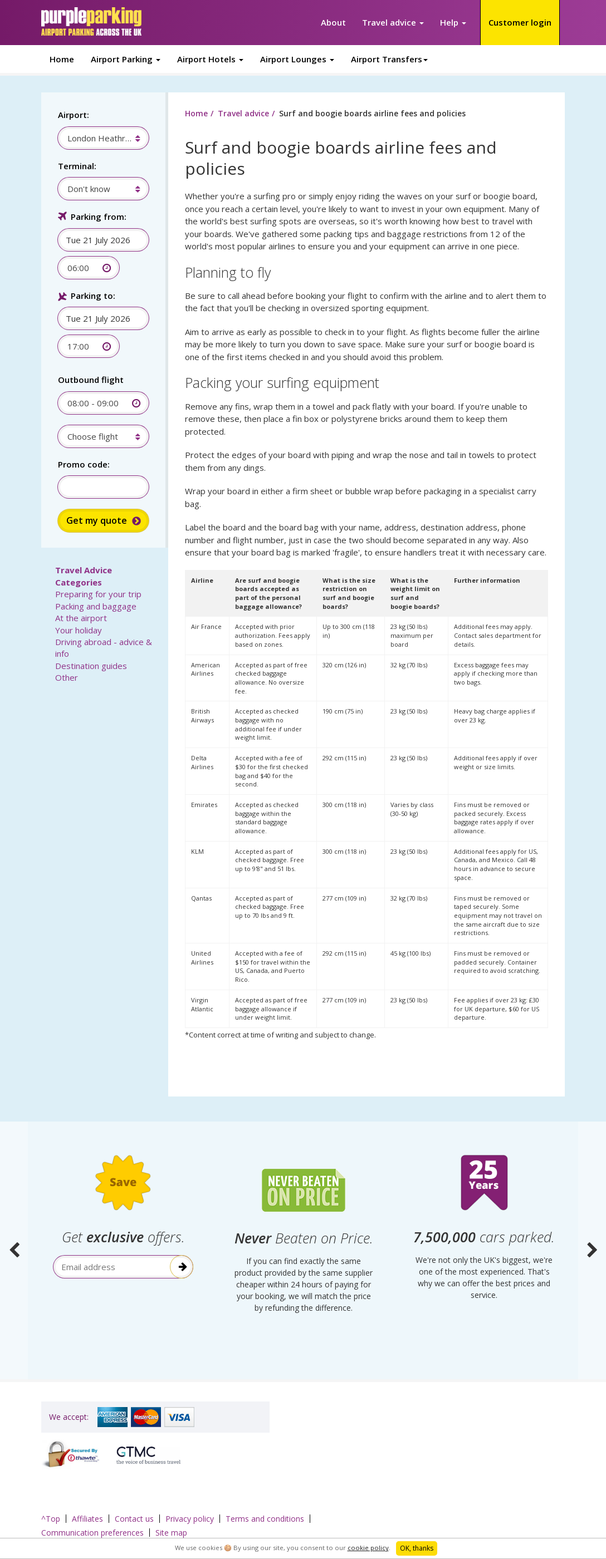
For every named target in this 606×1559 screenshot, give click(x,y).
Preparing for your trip (98, 593)
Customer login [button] (519, 22)
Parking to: (93, 295)
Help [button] (453, 22)
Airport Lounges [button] (297, 59)
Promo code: (84, 464)
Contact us (134, 1518)
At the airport (81, 617)
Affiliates (87, 1518)
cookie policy (368, 1547)
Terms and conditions (265, 1518)
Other (66, 677)
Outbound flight (91, 379)
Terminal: (77, 165)
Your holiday (78, 630)
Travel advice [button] (393, 22)
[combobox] (97, 138)
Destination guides (91, 665)
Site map (171, 1532)
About (333, 22)
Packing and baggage (95, 606)
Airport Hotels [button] (210, 59)
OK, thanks (416, 1548)
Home (62, 59)
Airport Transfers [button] (389, 59)
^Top (50, 1518)
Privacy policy (189, 1518)
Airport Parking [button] (125, 59)
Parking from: (98, 216)
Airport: (73, 114)
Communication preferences (92, 1532)
